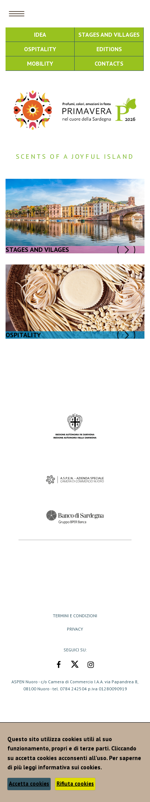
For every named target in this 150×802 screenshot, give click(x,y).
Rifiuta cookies (75, 783)
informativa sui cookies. (70, 767)
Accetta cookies (29, 783)
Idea (40, 34)
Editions (109, 49)
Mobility (40, 63)
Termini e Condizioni (75, 615)
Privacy (75, 629)
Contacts (109, 63)
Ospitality (40, 49)
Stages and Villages (109, 34)
